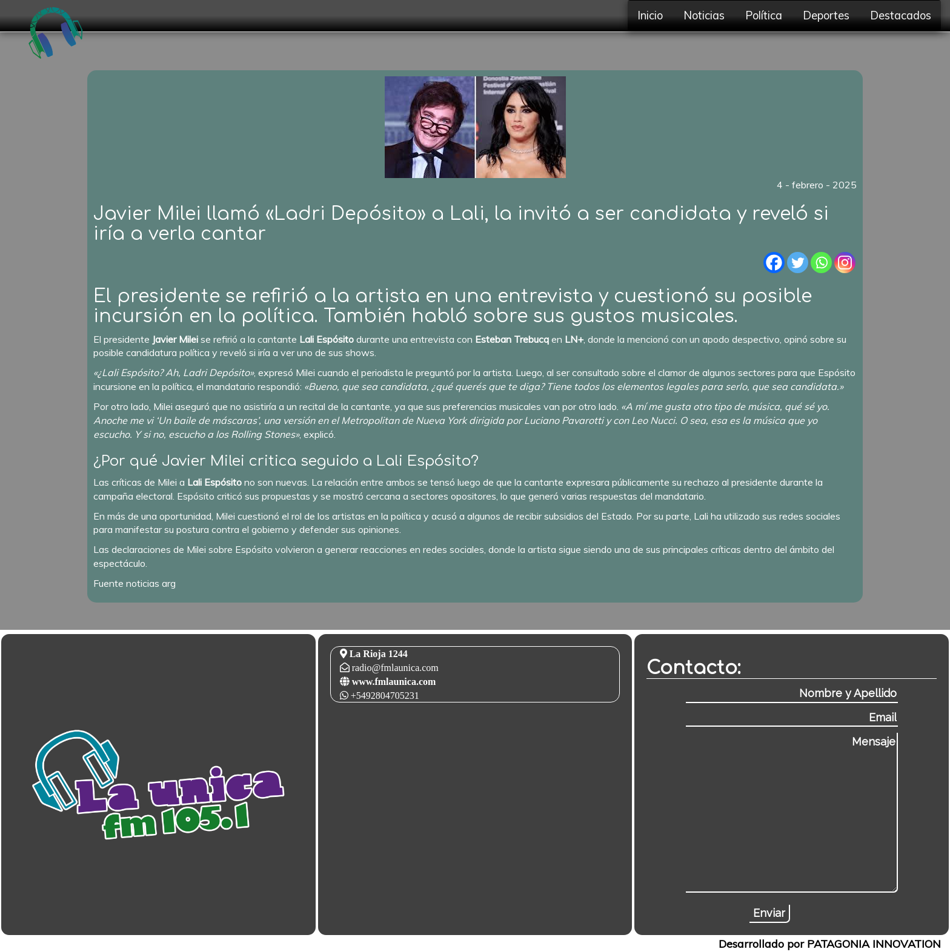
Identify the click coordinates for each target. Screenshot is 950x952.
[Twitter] (797, 262)
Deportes (826, 15)
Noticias (704, 15)
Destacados (900, 15)
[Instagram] (844, 262)
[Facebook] (774, 262)
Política (763, 15)
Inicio (650, 15)
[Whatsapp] (821, 262)
